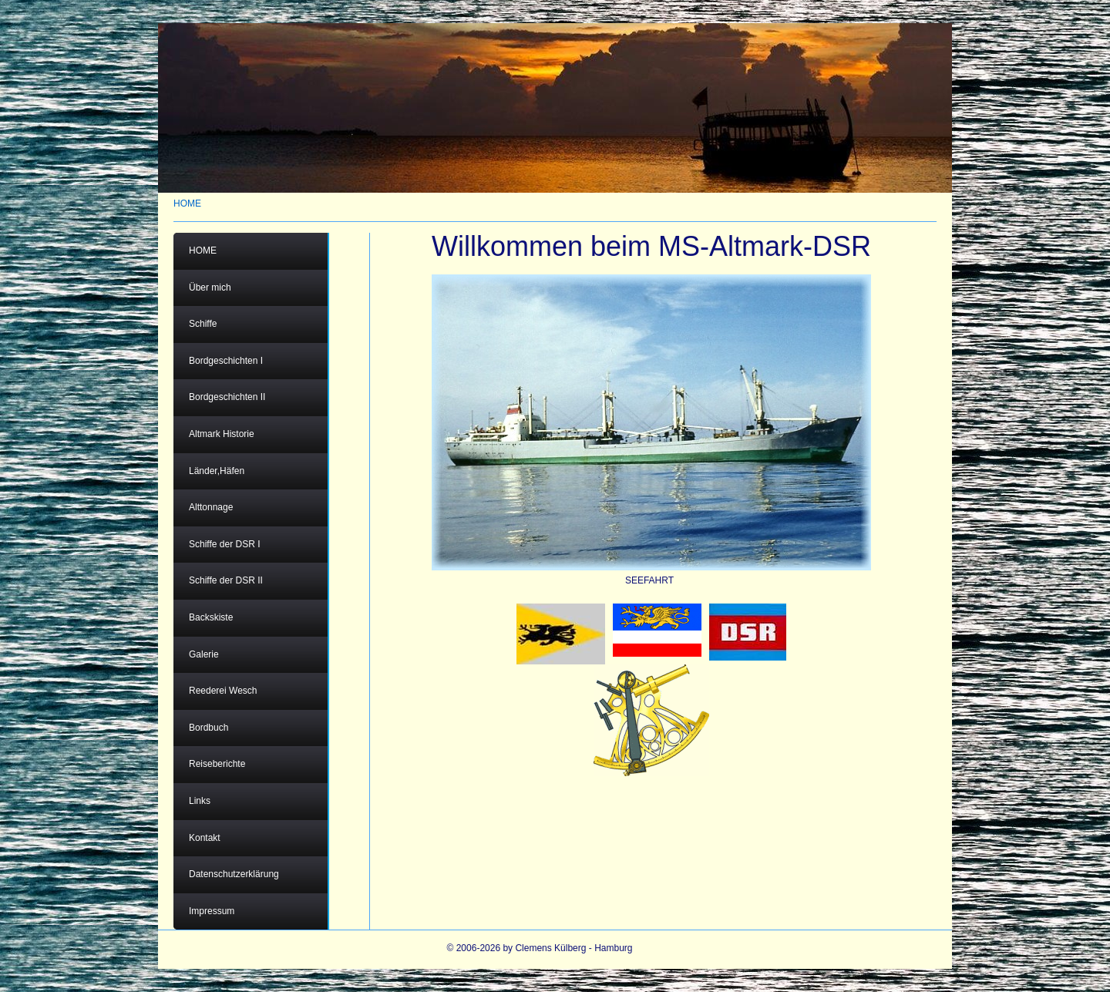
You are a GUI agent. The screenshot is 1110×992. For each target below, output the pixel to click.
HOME (187, 203)
